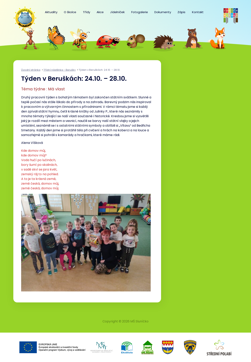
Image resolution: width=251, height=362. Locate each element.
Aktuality (51, 12)
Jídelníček (117, 12)
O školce (70, 12)
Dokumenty (162, 12)
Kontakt (198, 12)
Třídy (86, 12)
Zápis (181, 12)
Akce (100, 12)
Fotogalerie (139, 12)
